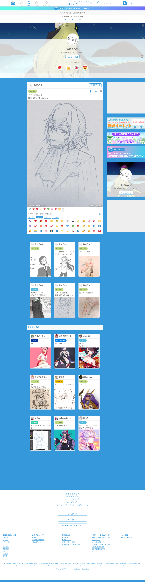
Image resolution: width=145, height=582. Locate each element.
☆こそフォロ (72, 57)
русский (5, 554)
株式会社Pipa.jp (126, 537)
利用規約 (65, 537)
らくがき (32, 91)
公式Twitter (96, 540)
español (5, 540)
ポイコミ (95, 551)
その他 (55, 217)
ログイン (72, 513)
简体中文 (6, 547)
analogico (77, 569)
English (5, 537)
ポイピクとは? (37, 537)
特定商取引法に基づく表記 (71, 544)
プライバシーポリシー (69, 542)
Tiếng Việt (6, 542)
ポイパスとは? (37, 542)
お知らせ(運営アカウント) (101, 537)
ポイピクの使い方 (38, 540)
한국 (4, 544)
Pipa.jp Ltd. (85, 569)
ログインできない (98, 547)
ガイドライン (66, 540)
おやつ (47, 217)
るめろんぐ (72, 48)
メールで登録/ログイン (72, 525)
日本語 (5, 556)
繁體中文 (6, 549)
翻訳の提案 (12, 535)
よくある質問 (96, 542)
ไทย (4, 551)
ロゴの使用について (98, 549)
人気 (39, 217)
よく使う (31, 217)
